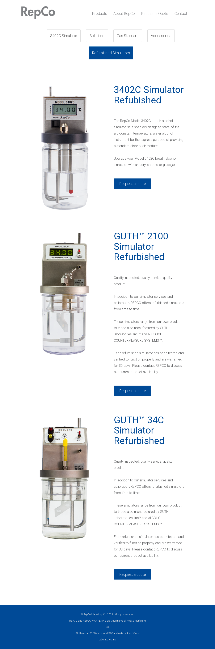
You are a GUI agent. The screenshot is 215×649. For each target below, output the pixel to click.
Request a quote (132, 183)
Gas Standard (128, 35)
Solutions (97, 35)
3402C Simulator (63, 35)
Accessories (161, 35)
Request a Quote (154, 13)
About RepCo (124, 13)
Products (99, 13)
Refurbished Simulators (111, 53)
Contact (180, 13)
